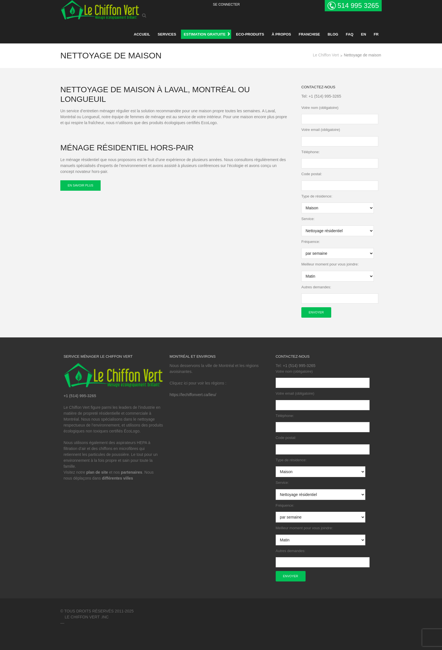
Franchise (309, 34)
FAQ (349, 34)
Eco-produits (250, 34)
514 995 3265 (358, 5)
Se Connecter (226, 4)
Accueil (142, 34)
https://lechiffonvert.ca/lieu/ (193, 394)
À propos (281, 34)
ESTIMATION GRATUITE (205, 34)
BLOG (333, 34)
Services (167, 34)
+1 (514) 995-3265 (325, 96)
